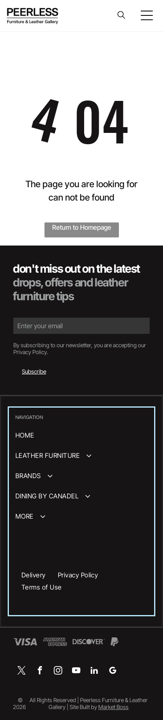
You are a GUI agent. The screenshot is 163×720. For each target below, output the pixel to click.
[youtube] (76, 671)
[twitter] (21, 671)
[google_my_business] (112, 671)
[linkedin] (94, 671)
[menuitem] (81, 435)
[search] (121, 15)
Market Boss (113, 706)
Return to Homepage (81, 227)
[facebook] (40, 671)
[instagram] (58, 671)
